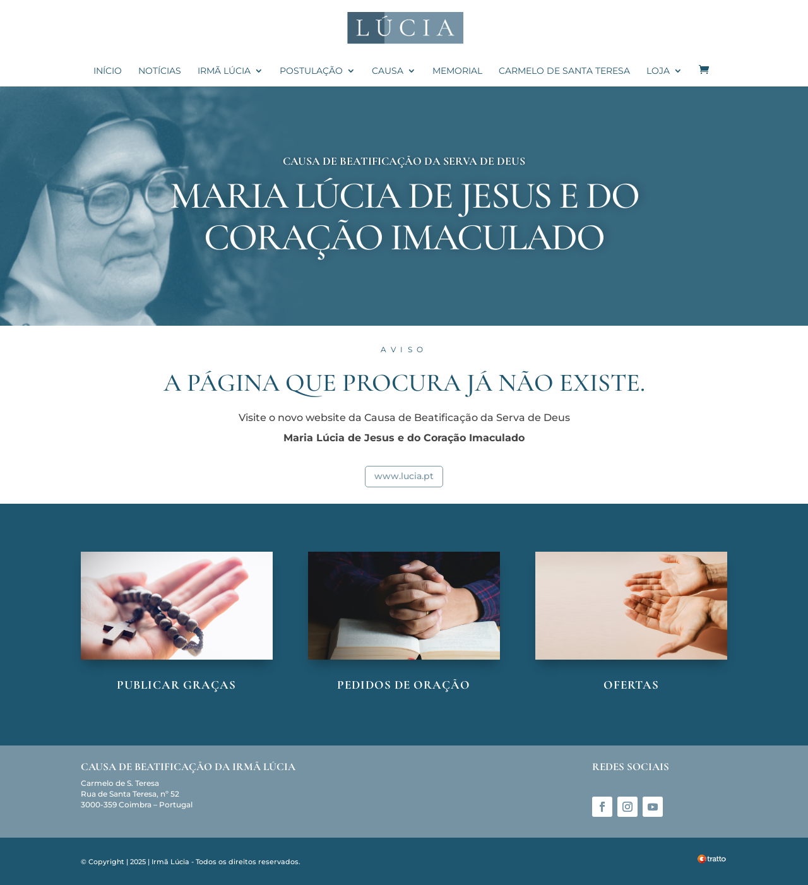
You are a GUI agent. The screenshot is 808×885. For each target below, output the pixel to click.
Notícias (159, 71)
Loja (658, 71)
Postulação (311, 71)
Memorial (457, 71)
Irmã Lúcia (224, 71)
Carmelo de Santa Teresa (564, 71)
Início (107, 71)
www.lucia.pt (404, 476)
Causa (387, 71)
